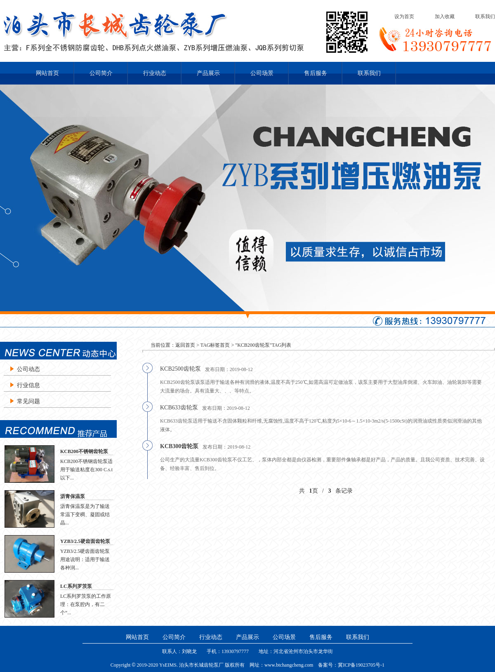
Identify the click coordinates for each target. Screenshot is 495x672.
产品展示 (208, 73)
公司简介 (101, 73)
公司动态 (28, 369)
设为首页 (404, 16)
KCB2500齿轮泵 (180, 369)
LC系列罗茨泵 (76, 586)
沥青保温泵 (72, 496)
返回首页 (185, 345)
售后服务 (315, 73)
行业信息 (28, 385)
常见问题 (28, 401)
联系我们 (485, 16)
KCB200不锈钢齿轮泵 (84, 451)
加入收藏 (445, 16)
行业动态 (154, 73)
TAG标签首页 (215, 345)
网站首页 (47, 73)
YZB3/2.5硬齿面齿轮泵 (85, 541)
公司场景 (261, 73)
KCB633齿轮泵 (179, 407)
